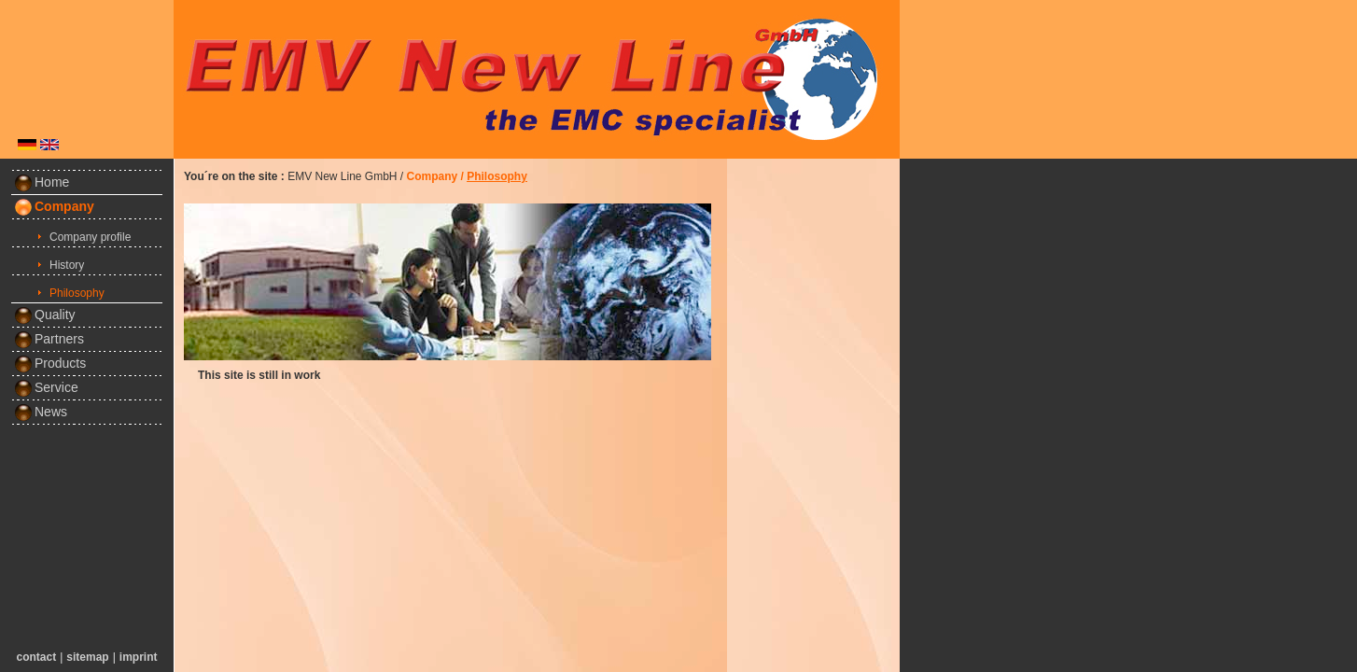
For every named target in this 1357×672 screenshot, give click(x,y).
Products (50, 363)
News (40, 411)
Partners (49, 338)
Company (64, 206)
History (66, 265)
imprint (138, 657)
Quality (45, 314)
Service (46, 387)
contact (37, 657)
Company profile (90, 237)
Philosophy (77, 293)
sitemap (87, 657)
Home (41, 182)
